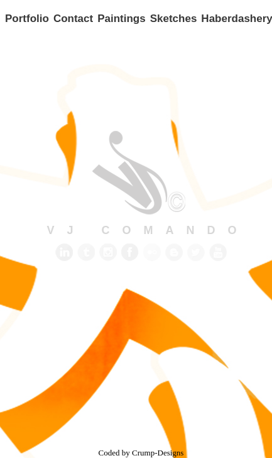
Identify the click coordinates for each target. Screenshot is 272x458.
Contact (73, 19)
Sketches (173, 19)
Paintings (121, 19)
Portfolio (27, 19)
